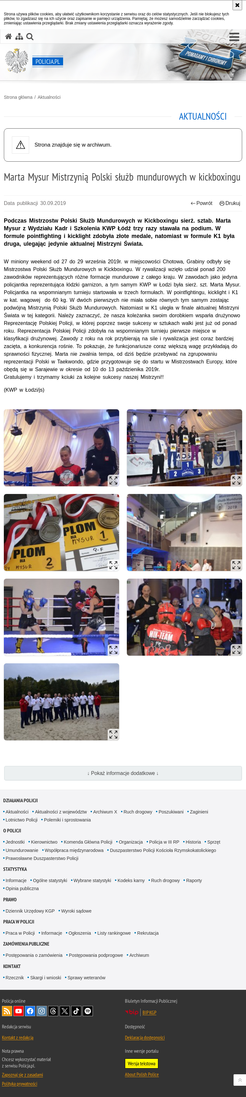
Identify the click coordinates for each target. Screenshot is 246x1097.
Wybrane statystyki (92, 880)
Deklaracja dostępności (145, 1037)
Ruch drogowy (138, 811)
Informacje (16, 880)
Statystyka (15, 869)
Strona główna (18, 97)
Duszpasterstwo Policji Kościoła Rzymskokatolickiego (163, 850)
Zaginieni (199, 811)
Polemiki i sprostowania (67, 819)
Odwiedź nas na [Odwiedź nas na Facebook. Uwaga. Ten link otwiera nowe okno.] (30, 1011)
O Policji (12, 830)
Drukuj (229, 203)
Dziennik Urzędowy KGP (30, 911)
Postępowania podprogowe (96, 955)
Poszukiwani (171, 811)
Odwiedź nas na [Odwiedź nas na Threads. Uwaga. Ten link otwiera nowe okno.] (53, 1011)
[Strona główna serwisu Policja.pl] (8, 36)
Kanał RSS (7, 1011)
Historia (193, 842)
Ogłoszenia (80, 933)
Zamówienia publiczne (26, 943)
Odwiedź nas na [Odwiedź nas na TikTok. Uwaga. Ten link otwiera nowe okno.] (76, 1011)
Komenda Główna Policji (88, 842)
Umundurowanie (22, 850)
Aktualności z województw (61, 811)
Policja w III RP (164, 842)
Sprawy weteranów (86, 977)
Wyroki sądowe (76, 911)
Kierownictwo (44, 842)
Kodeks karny (131, 880)
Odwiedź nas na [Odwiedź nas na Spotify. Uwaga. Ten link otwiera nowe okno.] (88, 1011)
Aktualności (49, 97)
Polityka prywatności (19, 1083)
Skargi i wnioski (45, 977)
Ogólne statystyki (50, 880)
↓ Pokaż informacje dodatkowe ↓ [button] (123, 773)
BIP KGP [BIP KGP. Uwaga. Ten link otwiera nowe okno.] (149, 1012)
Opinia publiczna (22, 888)
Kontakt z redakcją (17, 1037)
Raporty (194, 880)
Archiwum (139, 955)
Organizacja (131, 842)
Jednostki (15, 842)
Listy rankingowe (114, 933)
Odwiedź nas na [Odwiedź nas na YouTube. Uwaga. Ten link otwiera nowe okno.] (18, 1011)
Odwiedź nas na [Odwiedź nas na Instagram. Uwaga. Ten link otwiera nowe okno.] (42, 1011)
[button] (234, 37)
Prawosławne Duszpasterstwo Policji (42, 858)
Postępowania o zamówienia (34, 955)
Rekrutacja (148, 933)
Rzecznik (15, 977)
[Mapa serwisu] (19, 36)
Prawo (10, 899)
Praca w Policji (18, 921)
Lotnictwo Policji (22, 819)
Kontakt (12, 966)
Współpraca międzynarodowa (74, 850)
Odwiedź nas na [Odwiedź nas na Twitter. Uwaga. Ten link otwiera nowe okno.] (65, 1011)
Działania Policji (20, 800)
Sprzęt (213, 842)
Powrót (201, 203)
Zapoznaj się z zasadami (22, 1074)
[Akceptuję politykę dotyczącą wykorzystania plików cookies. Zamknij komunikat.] (237, 5)
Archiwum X (105, 811)
